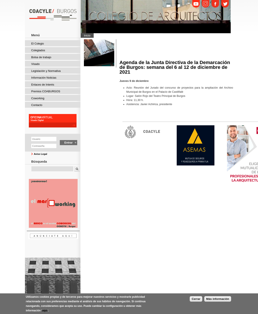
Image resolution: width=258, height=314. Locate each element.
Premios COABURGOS (45, 91)
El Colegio (37, 43)
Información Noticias (43, 77)
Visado (35, 64)
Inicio (87, 35)
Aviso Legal (40, 154)
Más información (217, 299)
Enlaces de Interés (42, 84)
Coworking (37, 98)
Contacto (36, 105)
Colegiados (38, 50)
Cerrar (196, 299)
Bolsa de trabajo (41, 57)
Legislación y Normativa (46, 71)
